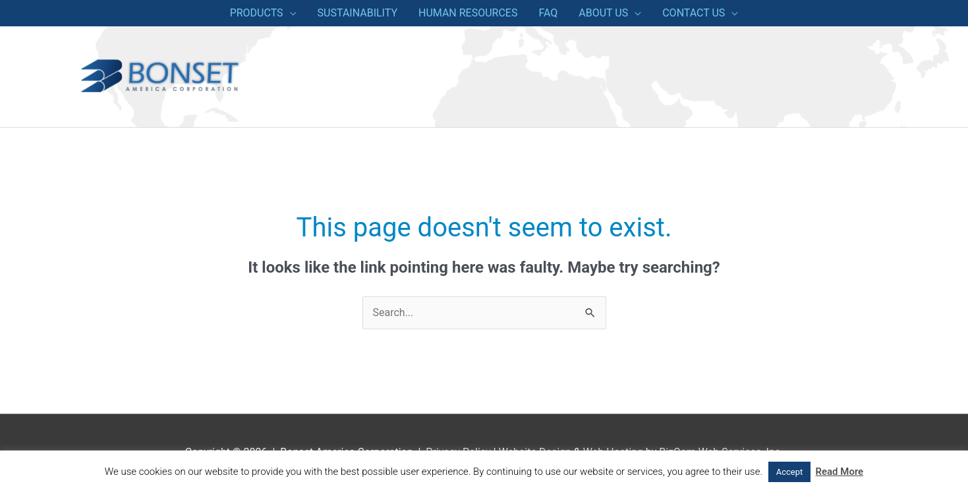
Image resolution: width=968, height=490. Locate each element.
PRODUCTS (256, 13)
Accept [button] (789, 472)
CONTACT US (693, 13)
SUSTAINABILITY (357, 13)
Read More (840, 471)
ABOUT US (603, 13)
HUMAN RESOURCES (467, 13)
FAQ (547, 13)
